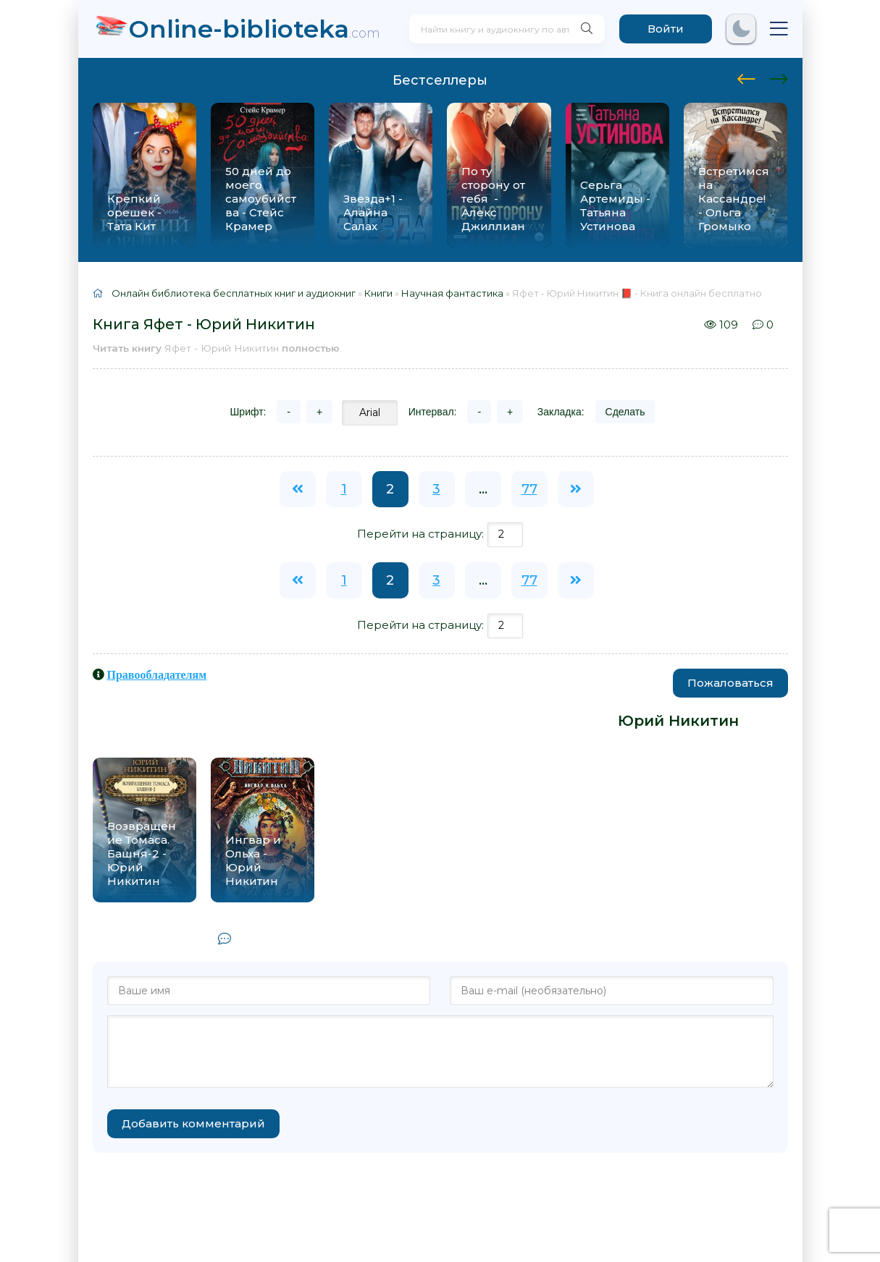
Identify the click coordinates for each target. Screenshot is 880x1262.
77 (529, 489)
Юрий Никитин (678, 720)
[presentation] (746, 76)
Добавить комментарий (193, 1123)
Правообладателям (157, 674)
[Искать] (585, 28)
